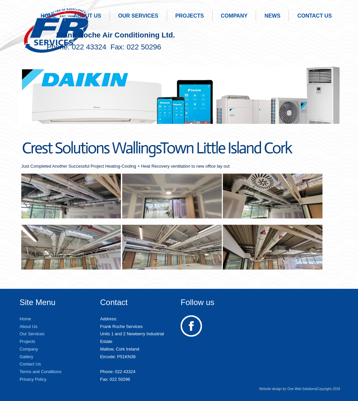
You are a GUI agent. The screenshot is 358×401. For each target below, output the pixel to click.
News (272, 16)
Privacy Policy (33, 379)
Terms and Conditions (40, 371)
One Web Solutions (301, 389)
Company (234, 16)
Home (48, 16)
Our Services (138, 16)
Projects (189, 16)
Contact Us (314, 16)
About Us (87, 16)
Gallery (26, 356)
